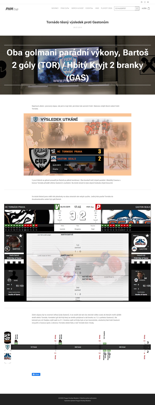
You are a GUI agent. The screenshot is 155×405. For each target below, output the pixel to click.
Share (36, 374)
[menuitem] (98, 8)
